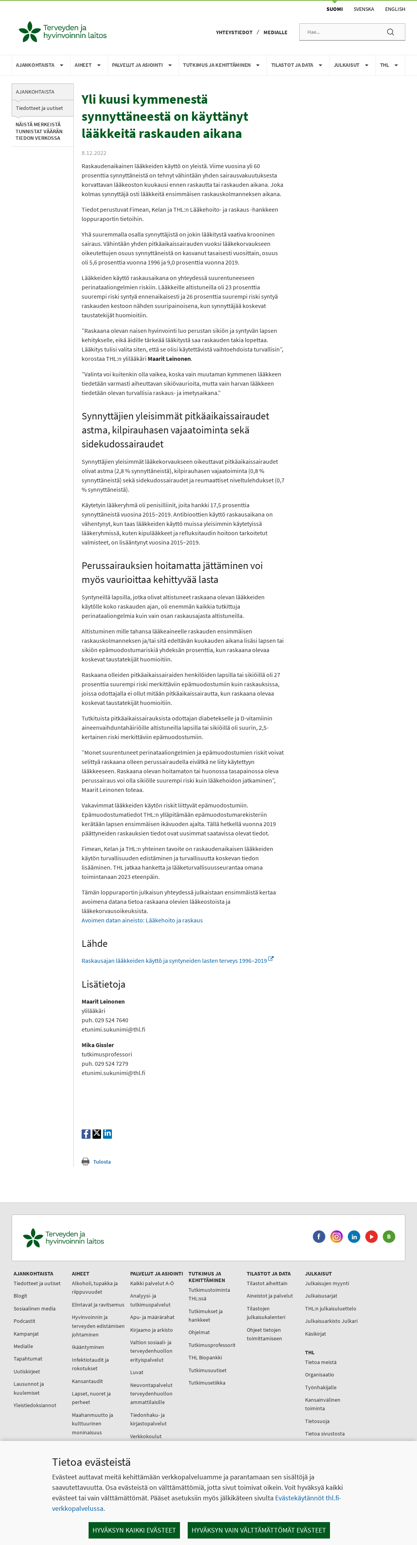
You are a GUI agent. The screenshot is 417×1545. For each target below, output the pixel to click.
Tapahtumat (28, 1358)
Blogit (20, 1295)
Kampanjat (26, 1333)
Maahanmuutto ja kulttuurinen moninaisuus (92, 1423)
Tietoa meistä (321, 1362)
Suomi (334, 8)
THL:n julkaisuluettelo (330, 1308)
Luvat (136, 1372)
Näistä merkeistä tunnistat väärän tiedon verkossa (39, 131)
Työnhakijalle (321, 1387)
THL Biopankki (205, 1357)
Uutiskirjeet (27, 1371)
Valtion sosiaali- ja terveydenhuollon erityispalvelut (151, 1351)
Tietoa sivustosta (325, 1433)
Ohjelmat (199, 1332)
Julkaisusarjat (321, 1295)
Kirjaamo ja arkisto (151, 1329)
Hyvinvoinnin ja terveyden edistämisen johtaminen (98, 1326)
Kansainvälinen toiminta (322, 1404)
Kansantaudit (87, 1381)
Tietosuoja (317, 1421)
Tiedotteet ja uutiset (39, 107)
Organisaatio (319, 1374)
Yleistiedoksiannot (35, 1405)
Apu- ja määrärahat (152, 1317)
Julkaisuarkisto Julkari (331, 1320)
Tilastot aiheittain (267, 1283)
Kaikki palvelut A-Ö (152, 1283)
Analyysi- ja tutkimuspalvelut (150, 1300)
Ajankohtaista (35, 91)
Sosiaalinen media (35, 1308)
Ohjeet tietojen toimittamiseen (264, 1334)
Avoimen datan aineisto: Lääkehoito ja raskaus (142, 920)
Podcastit (24, 1320)
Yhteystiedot (234, 32)
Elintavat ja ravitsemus (98, 1304)
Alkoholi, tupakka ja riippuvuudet (95, 1287)
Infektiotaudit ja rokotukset (90, 1364)
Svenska (364, 8)
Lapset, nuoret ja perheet (91, 1398)
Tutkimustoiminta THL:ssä (209, 1294)
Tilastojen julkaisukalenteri (266, 1313)
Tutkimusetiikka (206, 1382)
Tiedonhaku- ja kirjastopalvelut (148, 1419)
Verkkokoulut (146, 1436)
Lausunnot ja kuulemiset (29, 1388)
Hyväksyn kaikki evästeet (134, 1530)
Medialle (275, 32)
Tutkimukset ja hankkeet (205, 1315)
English (395, 8)
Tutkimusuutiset (207, 1370)
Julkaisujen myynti (327, 1283)
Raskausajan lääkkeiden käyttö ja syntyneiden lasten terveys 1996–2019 (178, 960)
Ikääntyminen (88, 1346)
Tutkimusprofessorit (212, 1344)
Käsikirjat (315, 1333)
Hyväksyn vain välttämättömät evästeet (259, 1530)
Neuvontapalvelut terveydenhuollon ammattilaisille (151, 1393)
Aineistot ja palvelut (270, 1295)
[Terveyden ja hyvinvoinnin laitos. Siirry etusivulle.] (97, 1238)
